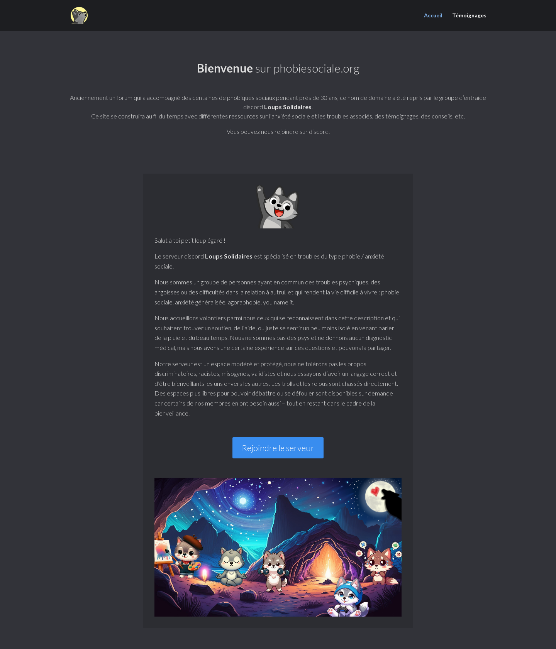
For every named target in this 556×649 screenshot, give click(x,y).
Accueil (433, 16)
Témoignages (469, 16)
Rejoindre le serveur (278, 448)
